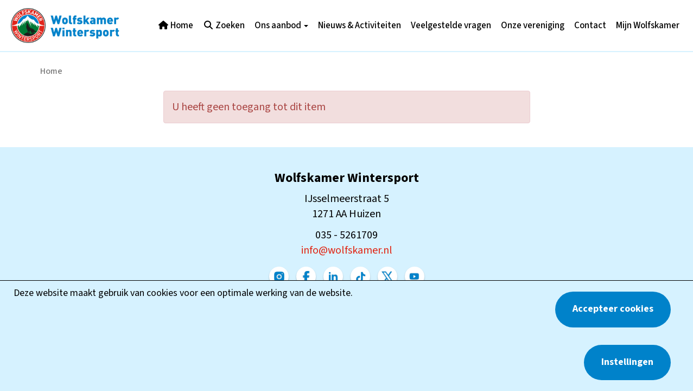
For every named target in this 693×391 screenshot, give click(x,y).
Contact (590, 25)
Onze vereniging (532, 25)
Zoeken (224, 25)
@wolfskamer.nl (346, 250)
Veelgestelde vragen (451, 25)
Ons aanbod (281, 25)
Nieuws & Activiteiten (359, 25)
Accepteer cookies (613, 309)
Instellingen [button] (627, 362)
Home (175, 25)
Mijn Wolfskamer (647, 25)
